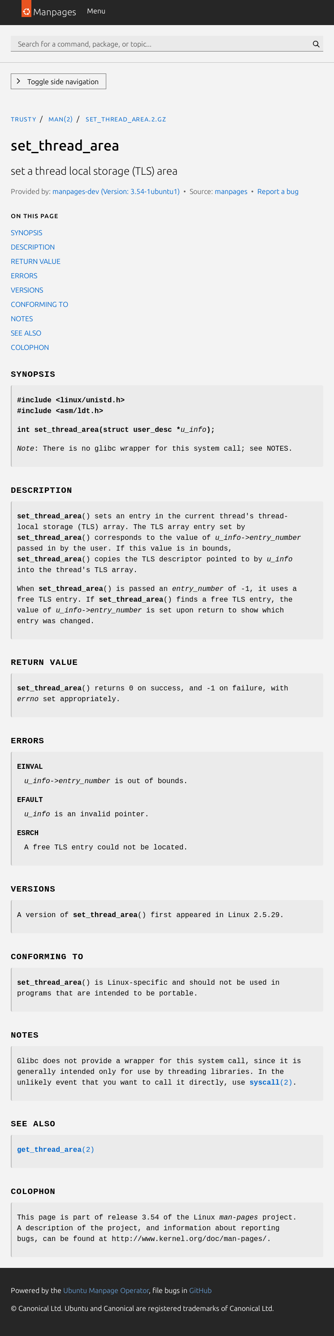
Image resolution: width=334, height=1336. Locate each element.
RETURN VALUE (36, 261)
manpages (231, 191)
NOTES (22, 319)
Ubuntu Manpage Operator (106, 1290)
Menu (96, 11)
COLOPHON (30, 347)
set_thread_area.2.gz (126, 119)
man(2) (60, 119)
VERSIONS (27, 290)
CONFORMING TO (39, 304)
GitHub (200, 1290)
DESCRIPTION (33, 247)
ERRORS (24, 276)
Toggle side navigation (62, 82)
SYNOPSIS (26, 232)
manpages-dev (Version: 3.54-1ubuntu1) (116, 191)
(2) (270, 1083)
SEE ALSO (26, 333)
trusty (23, 119)
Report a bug (278, 191)
